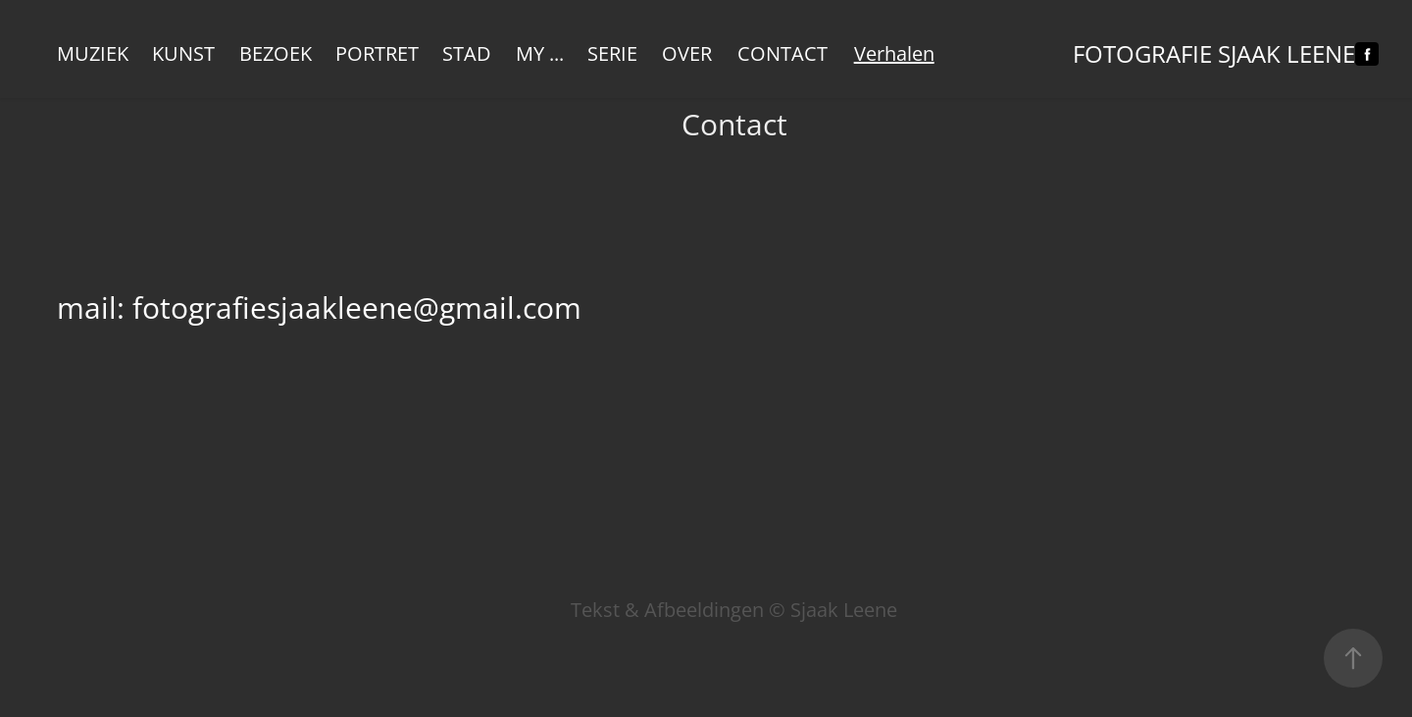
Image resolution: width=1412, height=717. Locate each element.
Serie (612, 53)
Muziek (92, 53)
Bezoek (275, 53)
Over (687, 53)
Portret (377, 53)
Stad (466, 53)
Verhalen (894, 53)
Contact (782, 53)
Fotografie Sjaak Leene (1214, 54)
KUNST (183, 53)
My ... (540, 53)
